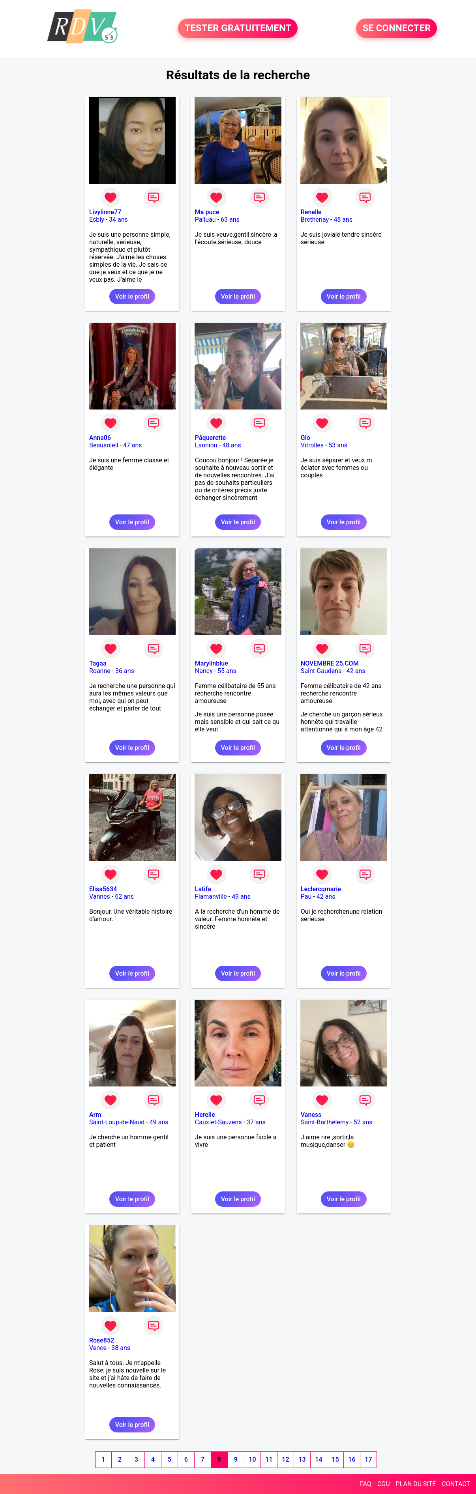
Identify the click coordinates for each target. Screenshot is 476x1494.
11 (268, 1459)
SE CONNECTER (396, 28)
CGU (383, 1484)
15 (335, 1459)
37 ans (256, 1122)
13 (301, 1459)
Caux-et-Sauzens (218, 1122)
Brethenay (315, 219)
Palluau (205, 219)
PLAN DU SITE (416, 1484)
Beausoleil (103, 445)
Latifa (203, 889)
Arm (95, 1114)
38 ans (120, 1348)
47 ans (132, 445)
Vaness (311, 1114)
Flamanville (211, 896)
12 (285, 1459)
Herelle (205, 1114)
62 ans (124, 896)
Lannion (206, 445)
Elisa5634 (103, 889)
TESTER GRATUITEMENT (237, 28)
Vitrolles (312, 445)
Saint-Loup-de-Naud (116, 1122)
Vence (98, 1348)
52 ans (363, 1122)
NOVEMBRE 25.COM (330, 663)
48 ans (343, 219)
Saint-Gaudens (321, 671)
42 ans (356, 671)
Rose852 (101, 1340)
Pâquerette (210, 437)
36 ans (124, 671)
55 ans (226, 671)
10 (252, 1459)
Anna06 (100, 437)
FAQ (365, 1484)
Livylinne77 (105, 212)
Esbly (96, 219)
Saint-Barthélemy (325, 1122)
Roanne (100, 671)
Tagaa (98, 663)
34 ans (118, 219)
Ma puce (207, 212)
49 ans (241, 896)
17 (368, 1459)
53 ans (337, 445)
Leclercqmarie (321, 889)
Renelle (311, 212)
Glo (305, 437)
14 (318, 1459)
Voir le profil (132, 296)
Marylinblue (211, 663)
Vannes (99, 896)
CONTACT (456, 1484)
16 (351, 1459)
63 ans (230, 219)
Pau (306, 896)
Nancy (204, 671)
